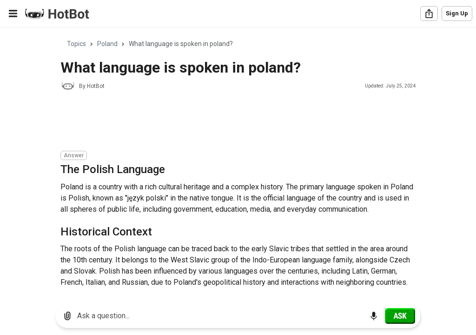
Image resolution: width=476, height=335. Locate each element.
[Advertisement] (229, 122)
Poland (107, 43)
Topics (76, 43)
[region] (238, 162)
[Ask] (400, 316)
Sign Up (457, 13)
